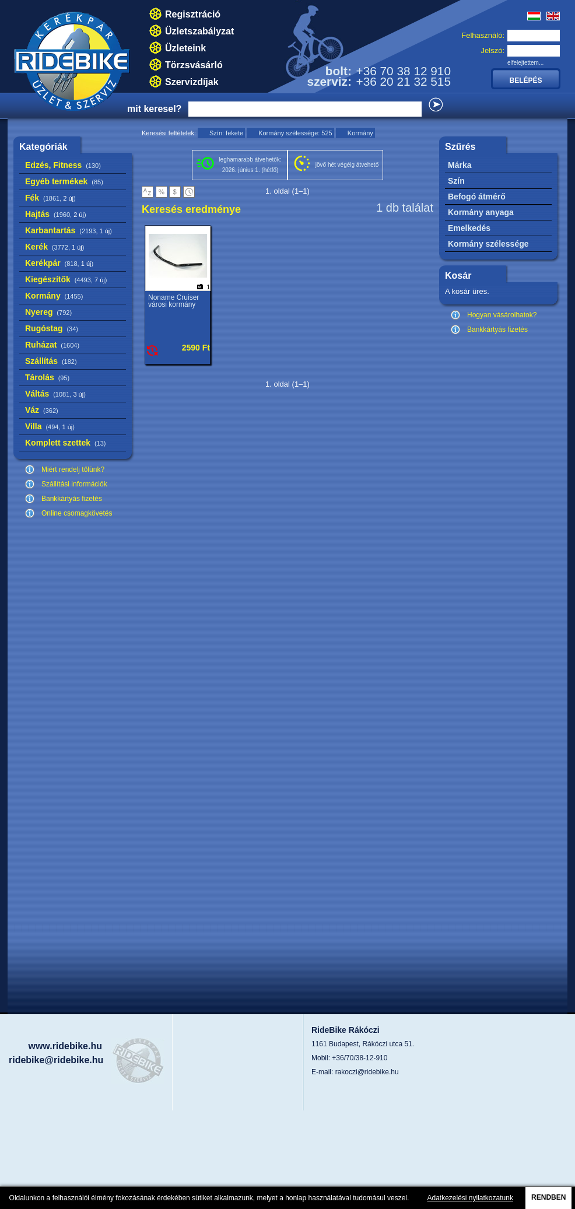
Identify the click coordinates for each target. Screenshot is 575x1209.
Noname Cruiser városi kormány (173, 301)
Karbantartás (68, 230)
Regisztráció (192, 14)
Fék (50, 197)
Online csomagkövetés (76, 513)
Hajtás (55, 214)
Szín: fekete (226, 132)
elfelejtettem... (525, 62)
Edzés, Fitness (63, 165)
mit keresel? (154, 109)
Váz (41, 410)
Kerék (54, 246)
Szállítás (51, 361)
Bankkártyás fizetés (71, 499)
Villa (50, 426)
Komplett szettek (65, 442)
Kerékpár (59, 263)
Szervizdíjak (192, 82)
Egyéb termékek (64, 181)
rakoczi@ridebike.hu (367, 1072)
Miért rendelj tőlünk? (72, 469)
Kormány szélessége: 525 (295, 132)
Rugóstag (51, 328)
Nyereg (48, 312)
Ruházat (52, 344)
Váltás (55, 393)
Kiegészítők (66, 279)
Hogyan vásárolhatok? (502, 315)
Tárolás (47, 377)
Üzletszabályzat (199, 31)
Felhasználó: (482, 35)
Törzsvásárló (194, 65)
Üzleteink (185, 48)
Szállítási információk (74, 484)
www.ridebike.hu (65, 1046)
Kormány (54, 295)
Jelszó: (492, 50)
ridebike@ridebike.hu (56, 1060)
